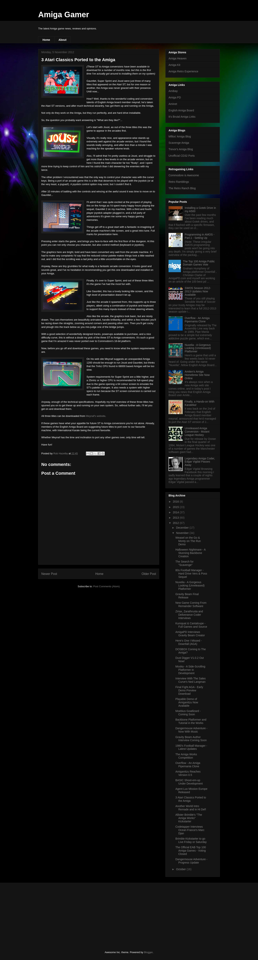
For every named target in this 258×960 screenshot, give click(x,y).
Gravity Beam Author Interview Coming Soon (191, 738)
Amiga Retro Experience (183, 71)
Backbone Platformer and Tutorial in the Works (190, 721)
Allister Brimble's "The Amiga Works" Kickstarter (188, 818)
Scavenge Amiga (179, 142)
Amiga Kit (174, 64)
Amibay (173, 91)
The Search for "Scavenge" (184, 563)
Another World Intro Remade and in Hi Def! (190, 808)
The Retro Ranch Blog (182, 188)
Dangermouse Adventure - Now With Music (191, 730)
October (181, 869)
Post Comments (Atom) (106, 586)
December (182, 527)
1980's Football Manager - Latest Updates (191, 747)
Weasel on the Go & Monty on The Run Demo (188, 541)
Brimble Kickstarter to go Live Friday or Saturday (191, 840)
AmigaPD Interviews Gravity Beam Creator (190, 633)
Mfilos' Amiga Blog (180, 136)
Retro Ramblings (179, 181)
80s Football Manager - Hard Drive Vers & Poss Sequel (191, 573)
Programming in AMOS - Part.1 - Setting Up (200, 236)
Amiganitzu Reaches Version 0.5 (187, 773)
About (62, 39)
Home (46, 39)
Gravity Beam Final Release (187, 596)
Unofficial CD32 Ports (182, 155)
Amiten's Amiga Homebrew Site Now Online (197, 375)
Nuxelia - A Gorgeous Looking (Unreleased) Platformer (198, 348)
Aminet (173, 103)
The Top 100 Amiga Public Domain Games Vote (199, 263)
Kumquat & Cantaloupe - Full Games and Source (191, 625)
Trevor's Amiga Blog (181, 149)
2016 (176, 501)
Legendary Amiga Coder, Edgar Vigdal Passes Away (200, 462)
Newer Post (49, 573)
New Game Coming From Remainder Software (191, 604)
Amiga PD (175, 97)
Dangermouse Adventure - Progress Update (191, 861)
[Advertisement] (67, 913)
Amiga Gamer (63, 14)
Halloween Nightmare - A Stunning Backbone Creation (190, 553)
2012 (176, 523)
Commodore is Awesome (184, 175)
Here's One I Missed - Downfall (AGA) (188, 642)
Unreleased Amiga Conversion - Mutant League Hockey (197, 431)
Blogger (148, 952)
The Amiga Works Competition (186, 756)
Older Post (149, 573)
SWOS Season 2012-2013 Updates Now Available (198, 291)
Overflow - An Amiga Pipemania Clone (197, 319)
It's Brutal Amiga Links (182, 116)
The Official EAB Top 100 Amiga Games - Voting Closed (190, 850)
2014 (176, 512)
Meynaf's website (95, 416)
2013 (176, 517)
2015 (176, 507)
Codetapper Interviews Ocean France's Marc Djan (189, 830)
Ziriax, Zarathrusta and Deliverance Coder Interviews (189, 615)
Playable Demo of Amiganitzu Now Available (186, 702)
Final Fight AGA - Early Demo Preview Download (189, 690)
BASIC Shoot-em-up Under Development (189, 782)
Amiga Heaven (178, 58)
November (182, 533)
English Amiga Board (181, 110)
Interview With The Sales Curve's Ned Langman (190, 680)
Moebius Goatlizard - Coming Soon (188, 712)
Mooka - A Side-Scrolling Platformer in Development (190, 670)
